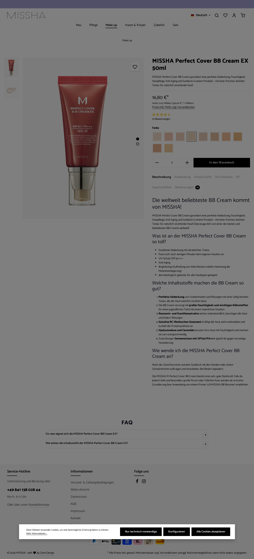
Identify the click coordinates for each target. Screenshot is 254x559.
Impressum (78, 511)
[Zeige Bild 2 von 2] (137, 143)
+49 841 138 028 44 (23, 490)
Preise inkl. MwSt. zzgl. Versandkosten (173, 107)
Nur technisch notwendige (141, 532)
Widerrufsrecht (80, 489)
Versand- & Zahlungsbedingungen (92, 482)
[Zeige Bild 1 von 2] (137, 138)
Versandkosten (168, 553)
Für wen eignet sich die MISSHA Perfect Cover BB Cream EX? (81, 434)
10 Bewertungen (161, 119)
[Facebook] (137, 482)
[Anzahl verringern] (157, 162)
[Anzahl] (172, 162)
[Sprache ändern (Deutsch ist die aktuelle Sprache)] (200, 15)
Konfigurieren (176, 532)
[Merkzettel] (225, 15)
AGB (73, 504)
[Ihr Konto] (234, 15)
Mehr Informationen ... (36, 534)
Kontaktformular (39, 504)
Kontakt (76, 518)
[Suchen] (217, 15)
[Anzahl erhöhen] (187, 162)
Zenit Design (47, 553)
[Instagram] (144, 482)
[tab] (161, 177)
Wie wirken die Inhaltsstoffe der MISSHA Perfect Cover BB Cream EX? (87, 443)
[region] (74, 138)
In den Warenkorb (221, 162)
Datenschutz (79, 496)
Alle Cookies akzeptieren (210, 532)
